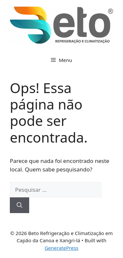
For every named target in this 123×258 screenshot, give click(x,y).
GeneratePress (61, 248)
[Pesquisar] (19, 205)
